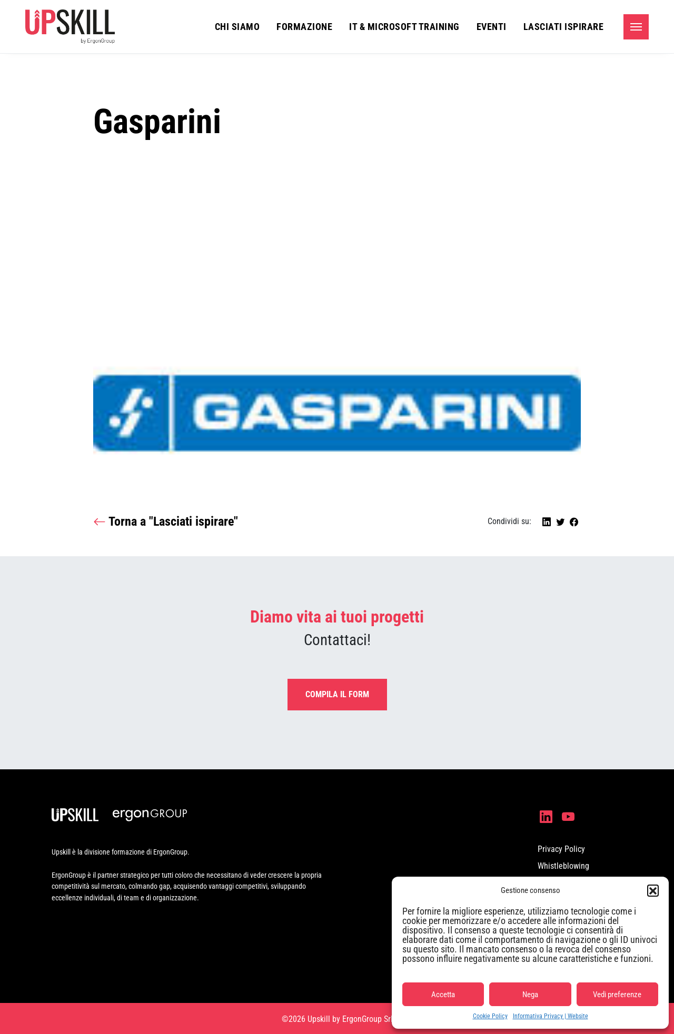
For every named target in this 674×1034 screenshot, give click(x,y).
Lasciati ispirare (563, 26)
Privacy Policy (561, 849)
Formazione (304, 26)
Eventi (492, 26)
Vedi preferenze (617, 994)
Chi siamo (237, 26)
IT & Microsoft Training (404, 26)
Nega (530, 994)
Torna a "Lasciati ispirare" (165, 521)
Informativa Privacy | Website (550, 1016)
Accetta (443, 994)
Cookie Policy (490, 1016)
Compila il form (337, 694)
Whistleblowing (563, 866)
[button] (653, 890)
